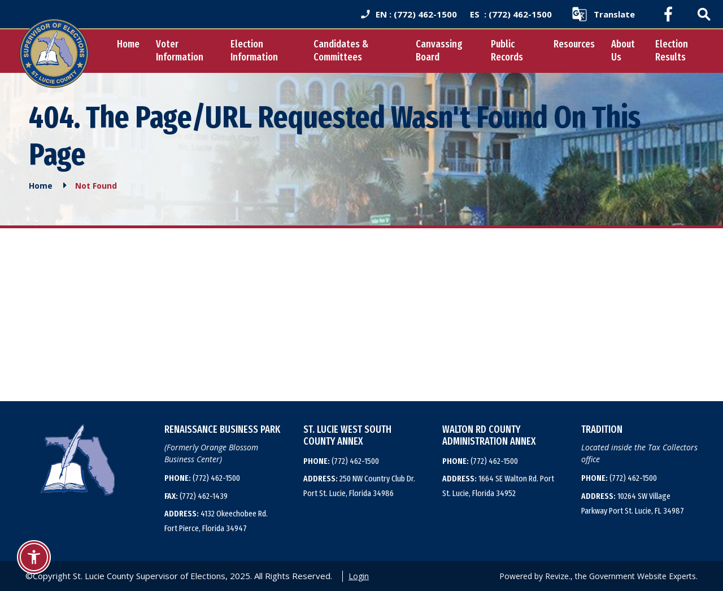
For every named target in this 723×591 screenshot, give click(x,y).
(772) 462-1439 (196, 496)
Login (359, 576)
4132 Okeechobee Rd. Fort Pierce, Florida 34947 (216, 521)
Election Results (671, 50)
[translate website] (603, 14)
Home (128, 44)
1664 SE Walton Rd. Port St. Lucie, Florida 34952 (498, 485)
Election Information (254, 50)
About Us (623, 50)
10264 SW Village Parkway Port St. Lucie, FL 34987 (632, 503)
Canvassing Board (439, 50)
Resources (574, 44)
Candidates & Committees (340, 50)
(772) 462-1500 (202, 478)
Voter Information (179, 50)
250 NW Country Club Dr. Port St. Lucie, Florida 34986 (359, 485)
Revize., (559, 576)
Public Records (507, 50)
